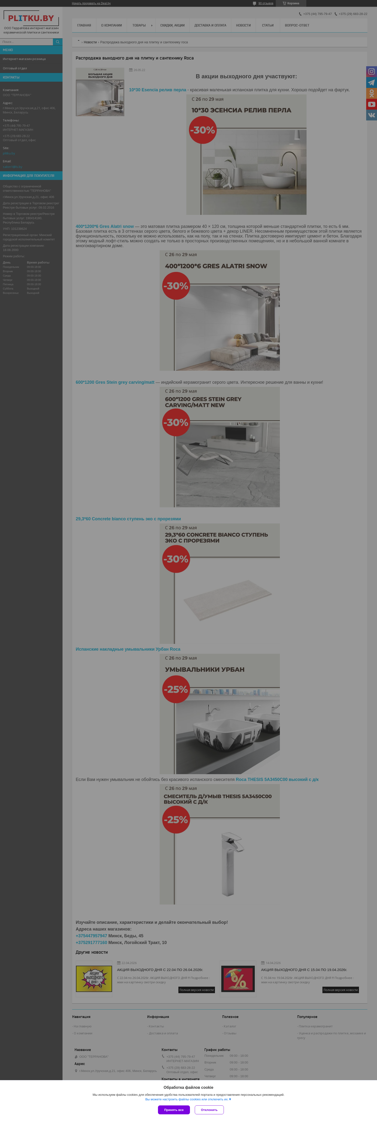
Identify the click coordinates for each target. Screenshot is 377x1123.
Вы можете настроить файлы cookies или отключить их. (186, 1099)
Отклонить (209, 1110)
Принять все (174, 1110)
